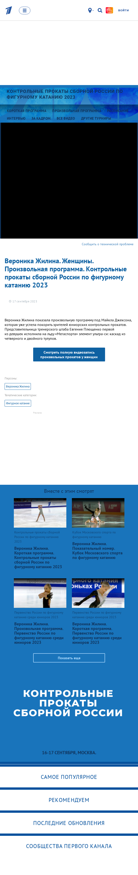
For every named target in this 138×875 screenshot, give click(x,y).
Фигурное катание (18, 403)
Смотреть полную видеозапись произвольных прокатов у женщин (69, 354)
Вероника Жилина (17, 386)
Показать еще (69, 658)
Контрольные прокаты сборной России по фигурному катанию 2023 (65, 94)
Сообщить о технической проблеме (107, 244)
